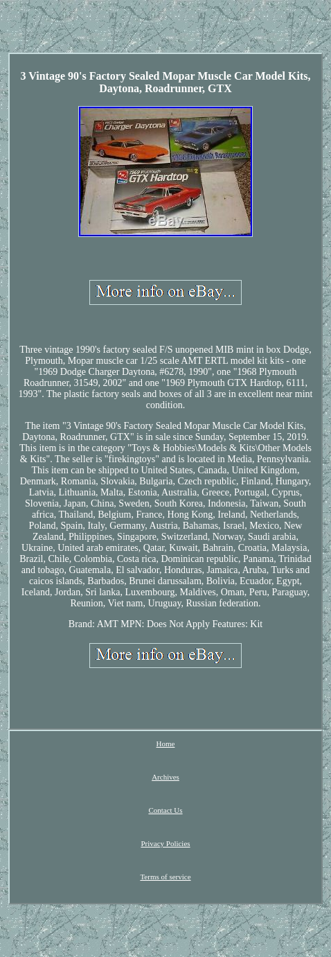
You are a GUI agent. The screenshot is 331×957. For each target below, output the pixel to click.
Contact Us (165, 810)
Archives (165, 777)
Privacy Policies (165, 843)
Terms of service (165, 876)
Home (165, 743)
